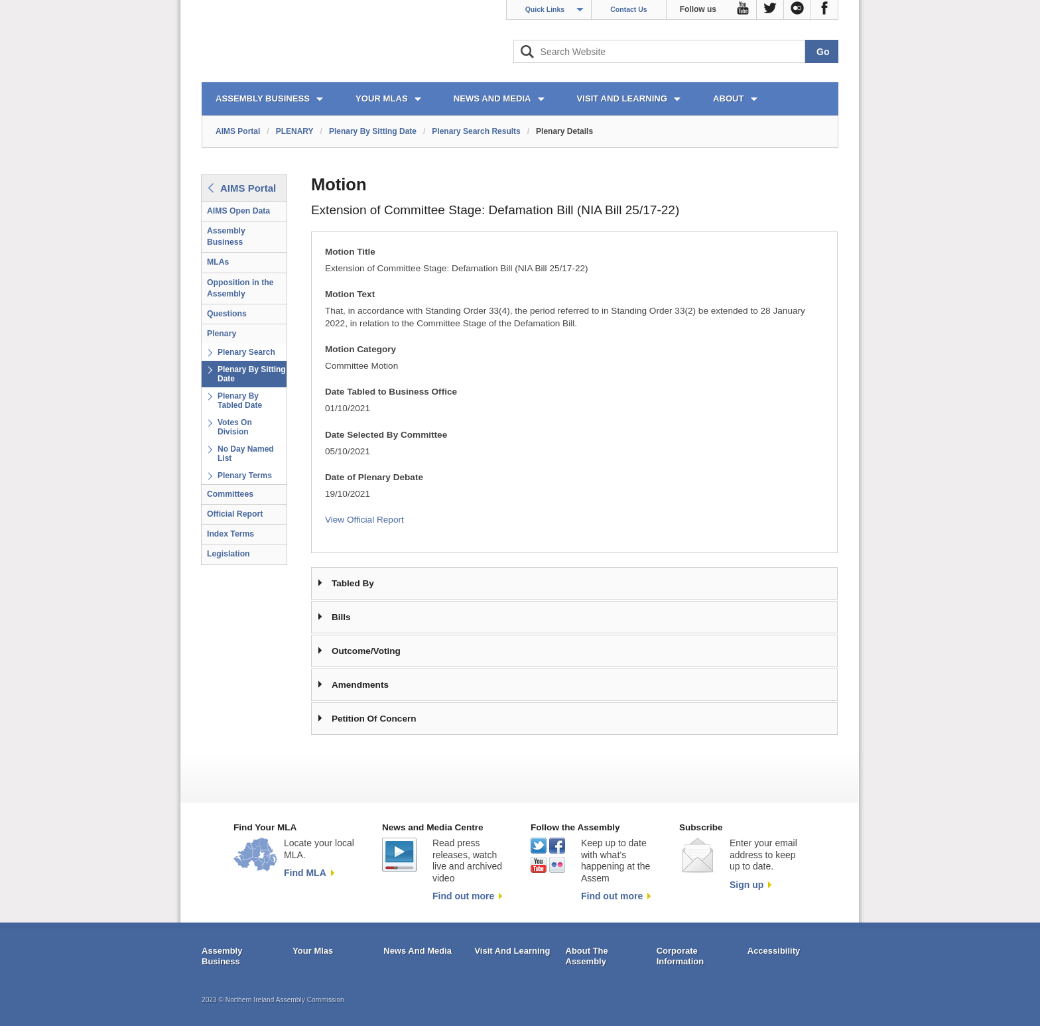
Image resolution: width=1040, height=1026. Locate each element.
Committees (230, 494)
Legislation (228, 553)
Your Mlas (312, 951)
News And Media (417, 951)
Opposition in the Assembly (240, 288)
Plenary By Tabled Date (240, 400)
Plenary (221, 333)
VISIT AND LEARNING (622, 98)
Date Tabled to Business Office (391, 392)
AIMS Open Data (238, 211)
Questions (227, 313)
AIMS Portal (238, 131)
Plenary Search (246, 352)
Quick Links (545, 9)
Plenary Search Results (476, 131)
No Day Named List (246, 453)
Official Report (235, 514)
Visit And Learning (512, 951)
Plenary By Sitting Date (373, 131)
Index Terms (230, 534)
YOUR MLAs (382, 98)
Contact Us (628, 9)
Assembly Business (226, 236)
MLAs (218, 262)
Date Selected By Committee (386, 435)
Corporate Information (680, 956)
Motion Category (360, 349)
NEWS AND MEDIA (492, 98)
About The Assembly (587, 956)
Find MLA (305, 872)
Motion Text (350, 294)
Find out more (463, 896)
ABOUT (728, 98)
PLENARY (295, 131)
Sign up (746, 884)
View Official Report (364, 520)
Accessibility (774, 951)
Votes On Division (235, 427)
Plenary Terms (245, 475)
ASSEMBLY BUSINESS (263, 98)
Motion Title (350, 252)
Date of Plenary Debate (374, 477)
